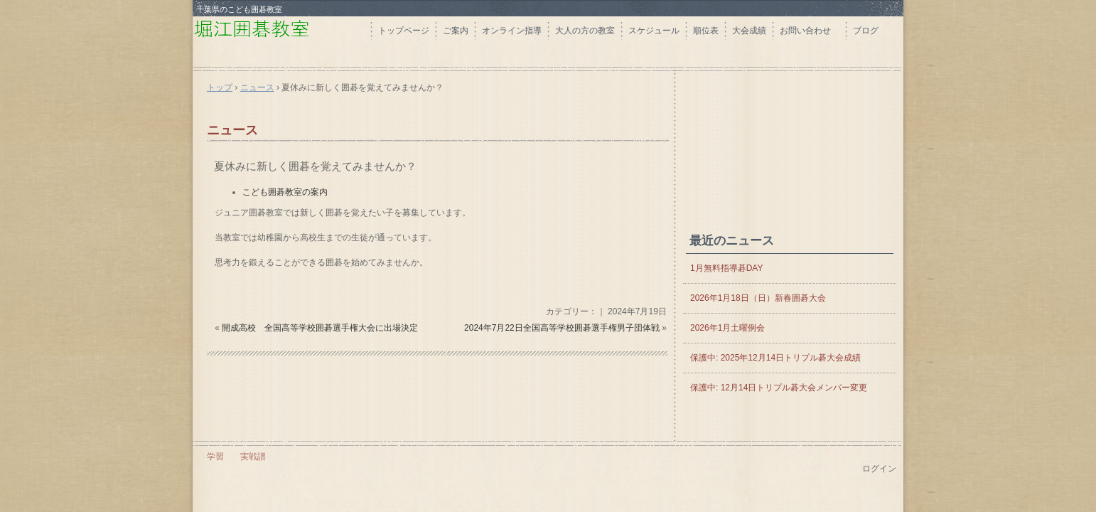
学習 (215, 457)
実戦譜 (253, 457)
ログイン (879, 469)
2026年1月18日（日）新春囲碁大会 (758, 298)
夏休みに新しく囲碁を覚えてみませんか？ (315, 166)
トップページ (403, 31)
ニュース (232, 130)
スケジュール (653, 31)
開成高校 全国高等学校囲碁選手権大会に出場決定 (320, 328)
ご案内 (455, 31)
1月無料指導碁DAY (726, 268)
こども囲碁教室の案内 (285, 192)
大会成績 (749, 31)
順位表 (706, 31)
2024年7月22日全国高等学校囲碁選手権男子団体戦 (562, 328)
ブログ (866, 31)
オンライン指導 (512, 31)
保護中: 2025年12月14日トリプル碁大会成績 (775, 358)
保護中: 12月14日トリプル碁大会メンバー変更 (778, 388)
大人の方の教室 (585, 31)
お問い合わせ (809, 31)
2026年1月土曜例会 (727, 328)
